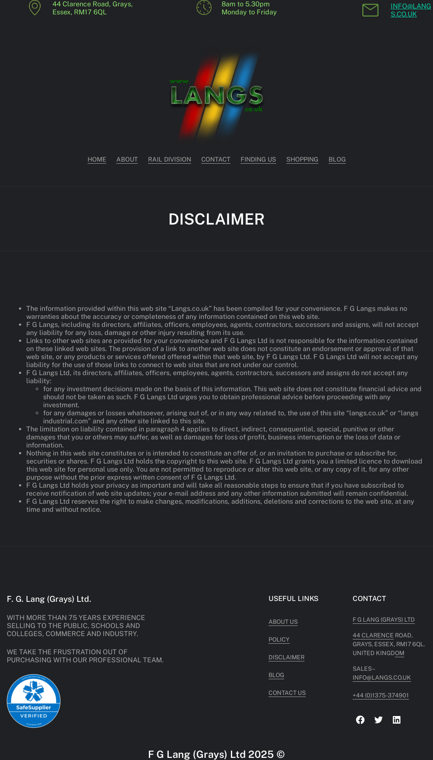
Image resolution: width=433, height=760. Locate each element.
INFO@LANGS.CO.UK (411, 10)
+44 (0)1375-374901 (381, 695)
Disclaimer (286, 657)
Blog (276, 675)
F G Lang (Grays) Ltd (384, 619)
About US (283, 621)
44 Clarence (373, 635)
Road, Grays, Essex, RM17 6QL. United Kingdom (389, 644)
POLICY (279, 639)
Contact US (287, 692)
